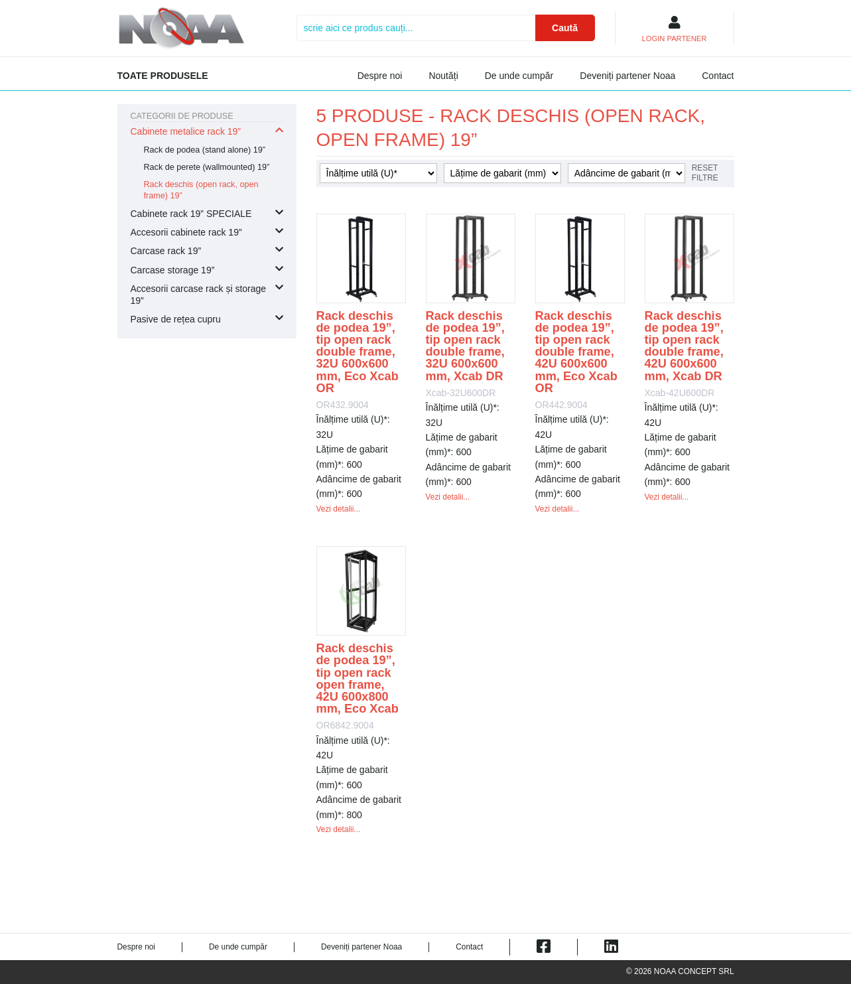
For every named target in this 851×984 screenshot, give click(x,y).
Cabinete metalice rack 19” (186, 131)
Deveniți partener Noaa (627, 75)
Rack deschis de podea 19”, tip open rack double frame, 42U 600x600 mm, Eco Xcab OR (576, 352)
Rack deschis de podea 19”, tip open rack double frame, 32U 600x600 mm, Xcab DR (465, 346)
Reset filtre (705, 172)
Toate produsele (162, 75)
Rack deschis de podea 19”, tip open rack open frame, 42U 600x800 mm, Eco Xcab (357, 678)
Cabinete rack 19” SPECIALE (191, 213)
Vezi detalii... (338, 509)
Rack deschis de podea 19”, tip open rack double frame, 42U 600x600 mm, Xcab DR (684, 346)
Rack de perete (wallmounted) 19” (207, 167)
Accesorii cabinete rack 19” (186, 232)
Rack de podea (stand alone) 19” (204, 150)
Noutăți (443, 75)
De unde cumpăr (519, 75)
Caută (565, 28)
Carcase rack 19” (166, 251)
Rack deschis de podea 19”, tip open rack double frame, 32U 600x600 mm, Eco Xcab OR (357, 352)
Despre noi (380, 75)
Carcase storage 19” (173, 270)
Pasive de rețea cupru (176, 319)
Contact (718, 75)
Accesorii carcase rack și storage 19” (199, 294)
